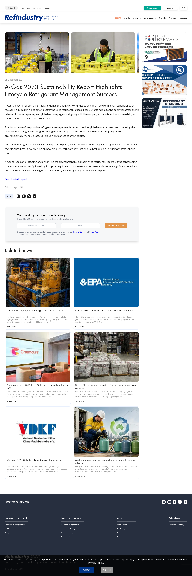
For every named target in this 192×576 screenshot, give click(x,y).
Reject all (107, 570)
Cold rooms (9, 528)
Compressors (10, 537)
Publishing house (124, 528)
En (182, 8)
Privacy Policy (94, 232)
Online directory (175, 528)
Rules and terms (123, 537)
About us (37, 8)
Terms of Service (79, 232)
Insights (137, 17)
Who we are (122, 524)
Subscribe (152, 7)
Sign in (170, 7)
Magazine (47, 8)
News (118, 18)
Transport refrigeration (70, 533)
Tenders (183, 17)
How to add (25, 8)
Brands (162, 17)
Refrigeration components (15, 533)
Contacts (120, 533)
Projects (172, 17)
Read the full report (16, 179)
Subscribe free (116, 225)
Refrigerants (65, 537)
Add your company (176, 524)
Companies (149, 17)
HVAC (20, 187)
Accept (86, 569)
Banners (172, 533)
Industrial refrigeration (70, 524)
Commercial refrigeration (15, 524)
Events (126, 17)
